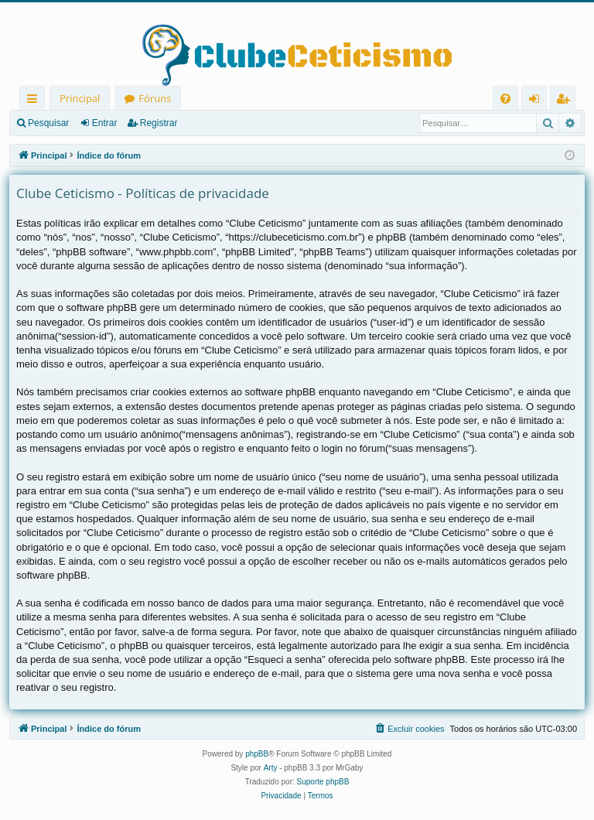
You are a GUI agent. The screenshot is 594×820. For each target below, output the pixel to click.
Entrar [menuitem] (538, 101)
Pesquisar (48, 123)
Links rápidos (35, 101)
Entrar (105, 123)
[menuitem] (505, 99)
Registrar (159, 123)
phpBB (256, 754)
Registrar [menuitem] (566, 101)
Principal (80, 98)
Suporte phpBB (323, 781)
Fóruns (154, 98)
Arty (271, 768)
